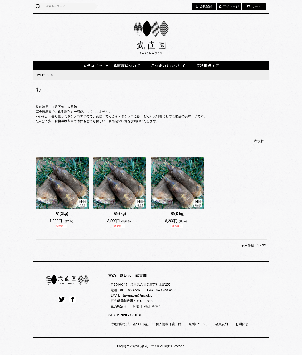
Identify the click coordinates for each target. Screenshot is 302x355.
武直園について (126, 66)
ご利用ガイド (207, 66)
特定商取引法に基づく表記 (130, 324)
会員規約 (221, 324)
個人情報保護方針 (168, 324)
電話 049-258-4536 (125, 290)
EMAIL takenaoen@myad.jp (131, 295)
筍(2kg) (62, 214)
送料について (198, 324)
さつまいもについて (168, 66)
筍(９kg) (177, 214)
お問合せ (241, 324)
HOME (40, 75)
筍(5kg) (120, 214)
